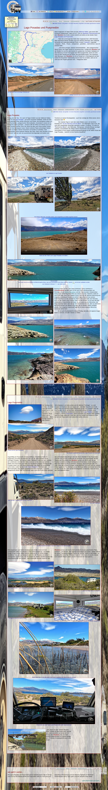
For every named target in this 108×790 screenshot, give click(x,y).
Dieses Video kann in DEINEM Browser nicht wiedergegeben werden (54, 236)
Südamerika (66, 21)
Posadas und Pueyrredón (86, 109)
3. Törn (82, 21)
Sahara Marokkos (70, 292)
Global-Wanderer (53, 21)
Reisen (60, 21)
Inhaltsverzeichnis (75, 21)
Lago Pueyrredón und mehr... (91, 780)
